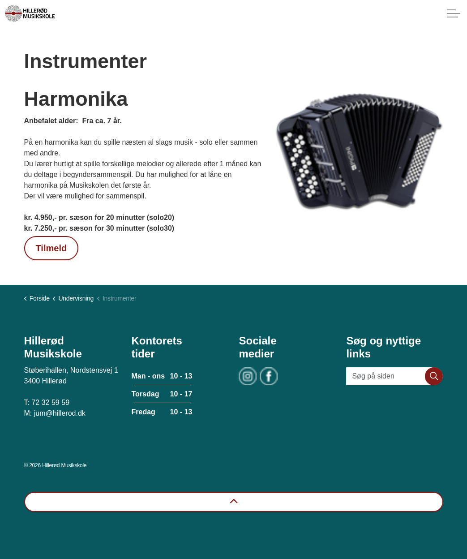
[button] (434, 376)
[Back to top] (233, 502)
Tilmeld (51, 248)
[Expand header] (453, 13)
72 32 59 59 (50, 402)
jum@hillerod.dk (60, 413)
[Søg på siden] (394, 376)
